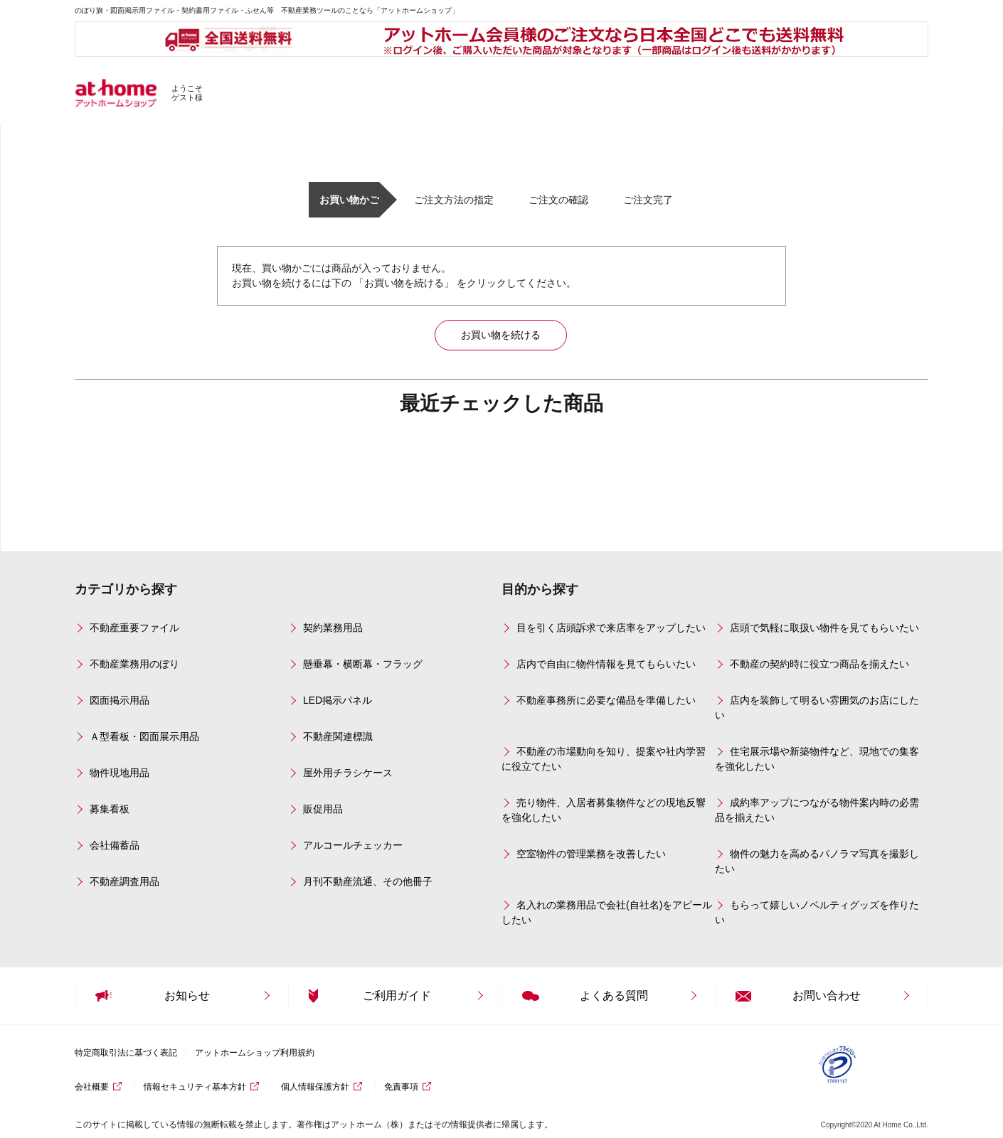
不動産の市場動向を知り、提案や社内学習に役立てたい (604, 759)
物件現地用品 (119, 772)
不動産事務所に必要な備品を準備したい (606, 700)
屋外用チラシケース (348, 772)
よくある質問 (614, 995)
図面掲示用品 (119, 700)
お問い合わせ (826, 995)
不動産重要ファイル (134, 627)
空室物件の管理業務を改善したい (591, 853)
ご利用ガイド (397, 995)
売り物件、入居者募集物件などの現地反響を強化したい (604, 810)
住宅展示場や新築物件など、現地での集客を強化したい (817, 759)
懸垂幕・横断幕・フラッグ (363, 664)
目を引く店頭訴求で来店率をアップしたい (611, 627)
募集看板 (109, 809)
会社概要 (92, 1087)
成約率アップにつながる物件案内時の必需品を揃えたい (817, 810)
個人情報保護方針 (315, 1087)
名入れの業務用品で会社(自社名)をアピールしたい (607, 912)
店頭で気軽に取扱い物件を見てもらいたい (824, 627)
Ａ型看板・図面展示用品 (144, 736)
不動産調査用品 (124, 881)
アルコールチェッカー (353, 845)
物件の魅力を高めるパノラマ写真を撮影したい (817, 861)
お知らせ (187, 995)
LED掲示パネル (337, 700)
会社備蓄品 (114, 845)
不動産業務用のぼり (134, 664)
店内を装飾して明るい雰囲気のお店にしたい (817, 707)
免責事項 (401, 1087)
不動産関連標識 (338, 736)
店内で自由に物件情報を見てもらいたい (606, 664)
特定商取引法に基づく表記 (126, 1053)
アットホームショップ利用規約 (254, 1053)
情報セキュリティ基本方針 (195, 1087)
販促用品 (323, 809)
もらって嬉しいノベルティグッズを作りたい (817, 912)
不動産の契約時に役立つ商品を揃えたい (819, 664)
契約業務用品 (333, 627)
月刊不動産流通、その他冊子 (367, 881)
